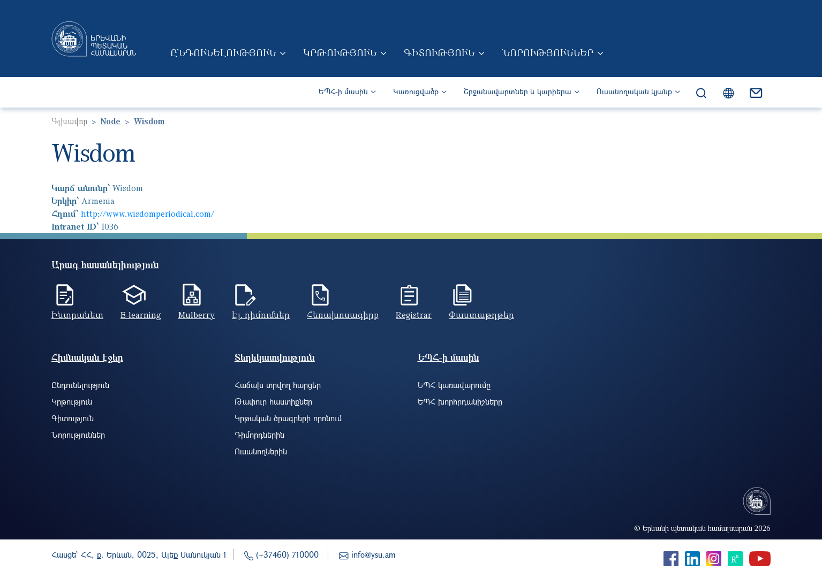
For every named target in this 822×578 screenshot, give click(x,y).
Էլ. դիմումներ (261, 315)
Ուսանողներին (261, 451)
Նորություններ (547, 52)
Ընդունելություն (223, 52)
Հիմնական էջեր (87, 357)
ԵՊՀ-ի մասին (343, 91)
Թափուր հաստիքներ (273, 401)
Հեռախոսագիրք (343, 315)
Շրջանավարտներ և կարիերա (517, 91)
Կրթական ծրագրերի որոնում (288, 418)
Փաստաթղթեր (481, 315)
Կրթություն (339, 52)
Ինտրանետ (77, 315)
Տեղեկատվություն (275, 357)
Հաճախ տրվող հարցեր (278, 384)
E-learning (140, 315)
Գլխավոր (69, 121)
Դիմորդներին (259, 434)
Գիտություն (439, 52)
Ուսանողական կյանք (634, 91)
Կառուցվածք (416, 91)
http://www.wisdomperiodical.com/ (147, 213)
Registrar (414, 315)
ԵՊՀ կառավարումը (454, 384)
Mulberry (196, 315)
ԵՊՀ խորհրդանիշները (460, 401)
